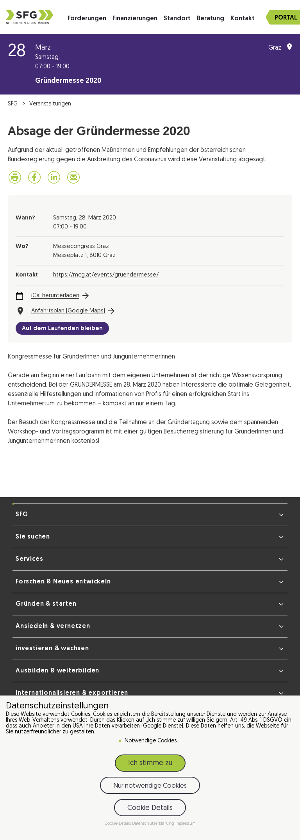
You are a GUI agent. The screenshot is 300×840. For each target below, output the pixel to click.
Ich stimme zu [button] (150, 763)
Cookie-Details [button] (118, 824)
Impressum (185, 824)
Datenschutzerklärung (153, 824)
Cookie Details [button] (150, 808)
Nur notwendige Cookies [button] (150, 786)
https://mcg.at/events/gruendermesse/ (106, 275)
